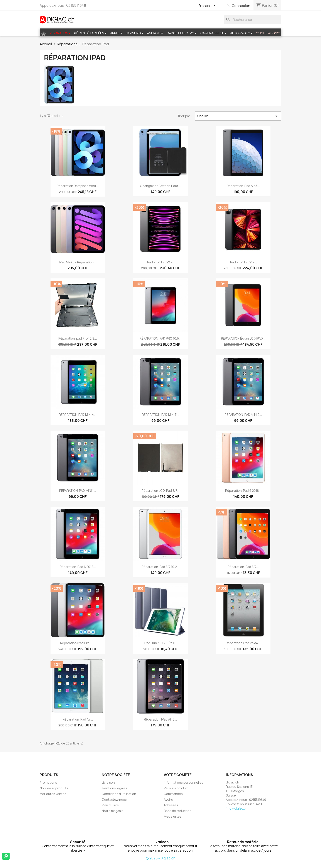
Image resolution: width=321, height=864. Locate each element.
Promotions (48, 782)
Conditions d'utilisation (119, 794)
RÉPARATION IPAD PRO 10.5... (160, 338)
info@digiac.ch (237, 808)
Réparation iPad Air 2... (160, 719)
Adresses (171, 805)
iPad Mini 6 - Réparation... (77, 262)
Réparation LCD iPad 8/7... (160, 490)
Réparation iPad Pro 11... (77, 643)
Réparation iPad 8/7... (243, 567)
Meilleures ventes (53, 794)
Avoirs (168, 799)
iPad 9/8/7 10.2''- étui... (160, 643)
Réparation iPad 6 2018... (243, 490)
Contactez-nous (114, 799)
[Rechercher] (252, 19)
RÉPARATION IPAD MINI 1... (77, 490)
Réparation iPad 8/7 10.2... (160, 567)
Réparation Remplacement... (78, 186)
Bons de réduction (177, 811)
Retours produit (176, 788)
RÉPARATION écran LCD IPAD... (243, 338)
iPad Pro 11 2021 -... (243, 262)
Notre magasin (112, 811)
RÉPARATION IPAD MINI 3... (160, 415)
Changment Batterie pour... (160, 186)
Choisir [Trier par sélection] (238, 116)
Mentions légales (114, 788)
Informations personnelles (183, 782)
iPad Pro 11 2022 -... (160, 262)
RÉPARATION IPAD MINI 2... (243, 415)
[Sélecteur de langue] (207, 5)
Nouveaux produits (54, 788)
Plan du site (110, 805)
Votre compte (178, 774)
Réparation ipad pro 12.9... (77, 338)
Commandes (173, 794)
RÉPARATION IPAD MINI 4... (77, 415)
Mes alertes (172, 816)
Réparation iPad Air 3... (243, 186)
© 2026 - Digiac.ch (160, 858)
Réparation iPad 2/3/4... (243, 643)
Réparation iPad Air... (78, 719)
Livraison (108, 782)
